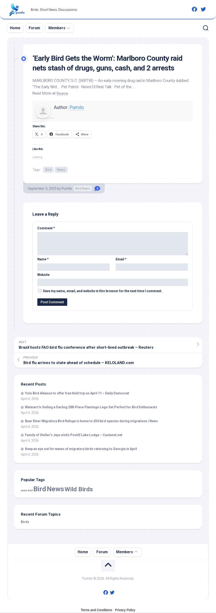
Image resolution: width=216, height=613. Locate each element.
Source (63, 93)
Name (43, 260)
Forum (34, 28)
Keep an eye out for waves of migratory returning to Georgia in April (81, 449)
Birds (25, 522)
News (61, 170)
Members (56, 28)
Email (121, 260)
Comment (46, 228)
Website (43, 275)
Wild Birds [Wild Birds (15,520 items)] (79, 489)
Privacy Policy (125, 610)
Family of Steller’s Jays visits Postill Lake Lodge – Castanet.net (73, 435)
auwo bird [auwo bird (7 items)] (27, 490)
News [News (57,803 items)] (55, 489)
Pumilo (77, 107)
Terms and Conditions (96, 610)
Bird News (82, 189)
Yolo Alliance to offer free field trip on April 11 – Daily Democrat (77, 394)
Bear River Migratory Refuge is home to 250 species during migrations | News (91, 421)
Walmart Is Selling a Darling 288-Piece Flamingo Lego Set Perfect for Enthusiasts (91, 407)
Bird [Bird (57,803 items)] (39, 489)
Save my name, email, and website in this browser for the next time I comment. (102, 291)
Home (15, 28)
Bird (48, 170)
